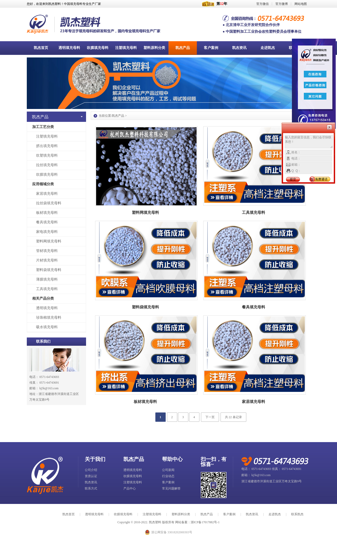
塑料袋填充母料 (48, 270)
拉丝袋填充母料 (48, 203)
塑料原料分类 (181, 514)
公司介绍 (91, 470)
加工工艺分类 (43, 127)
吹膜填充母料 (47, 174)
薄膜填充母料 (47, 279)
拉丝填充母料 (47, 165)
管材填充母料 (47, 251)
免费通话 (321, 179)
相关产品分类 (43, 298)
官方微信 (262, 4)
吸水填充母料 (47, 327)
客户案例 (168, 482)
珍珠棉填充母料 (48, 317)
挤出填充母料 (47, 146)
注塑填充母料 (47, 136)
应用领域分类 (43, 184)
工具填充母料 (47, 289)
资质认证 (91, 476)
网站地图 (300, 4)
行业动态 (168, 476)
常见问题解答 (171, 488)
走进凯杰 (274, 514)
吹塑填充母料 (47, 155)
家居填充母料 (47, 194)
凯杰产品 (118, 115)
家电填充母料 (47, 232)
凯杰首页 (68, 514)
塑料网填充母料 (48, 241)
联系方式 (91, 488)
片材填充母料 (47, 260)
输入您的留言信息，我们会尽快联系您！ (309, 141)
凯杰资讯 (91, 482)
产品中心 (129, 488)
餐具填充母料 (47, 222)
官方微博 (281, 4)
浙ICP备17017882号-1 (205, 522)
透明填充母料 (47, 308)
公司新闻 (168, 470)
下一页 (210, 417)
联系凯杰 (297, 514)
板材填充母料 (47, 213)
